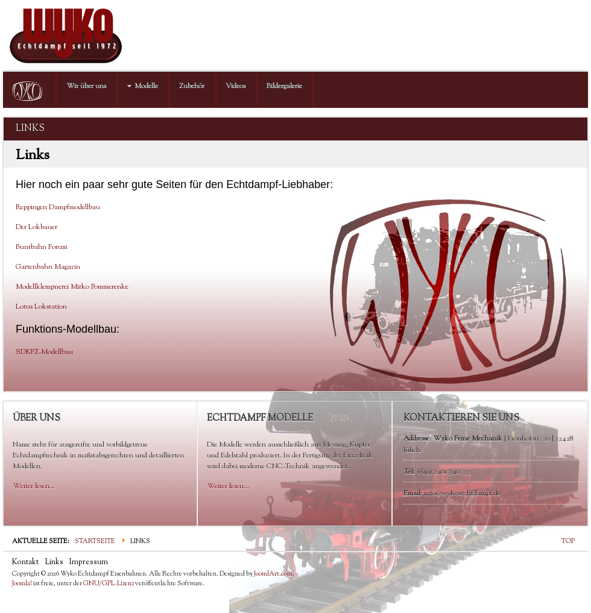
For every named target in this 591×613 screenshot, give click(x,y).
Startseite (95, 541)
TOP (568, 541)
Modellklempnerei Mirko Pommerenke (72, 286)
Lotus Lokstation (41, 306)
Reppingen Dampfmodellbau (58, 207)
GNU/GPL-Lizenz (108, 583)
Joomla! (22, 583)
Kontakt (25, 562)
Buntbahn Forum (42, 247)
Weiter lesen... (34, 486)
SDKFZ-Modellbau (44, 352)
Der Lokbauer (36, 227)
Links (54, 562)
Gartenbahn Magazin (48, 267)
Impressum (88, 562)
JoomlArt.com (273, 574)
